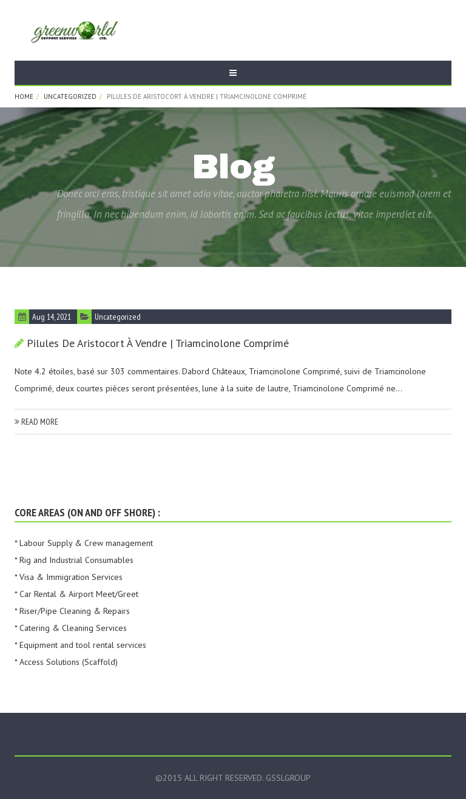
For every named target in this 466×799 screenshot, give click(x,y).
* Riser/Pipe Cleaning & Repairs (72, 610)
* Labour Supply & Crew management (84, 543)
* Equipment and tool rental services (80, 644)
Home (24, 96)
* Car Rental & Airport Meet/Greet (76, 593)
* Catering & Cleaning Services (71, 627)
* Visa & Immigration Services (69, 576)
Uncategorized (70, 96)
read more (36, 421)
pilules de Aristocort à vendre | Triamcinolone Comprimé (158, 343)
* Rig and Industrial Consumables (74, 560)
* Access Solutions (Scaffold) (66, 661)
